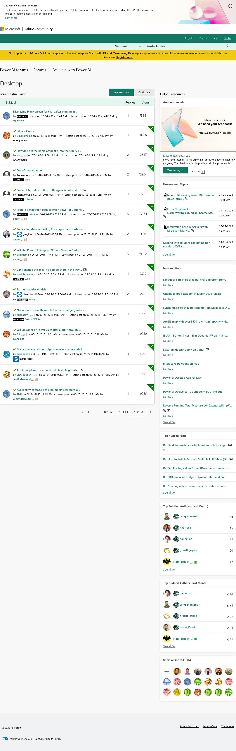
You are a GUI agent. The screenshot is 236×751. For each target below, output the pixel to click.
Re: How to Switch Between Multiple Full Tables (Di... (196, 459)
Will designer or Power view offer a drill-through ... (49, 330)
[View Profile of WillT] (27, 179)
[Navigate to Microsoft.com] (10, 29)
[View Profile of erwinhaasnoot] (25, 274)
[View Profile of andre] (16, 218)
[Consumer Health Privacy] (48, 739)
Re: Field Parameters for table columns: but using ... (195, 445)
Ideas (92, 28)
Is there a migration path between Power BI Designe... (50, 209)
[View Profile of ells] (18, 155)
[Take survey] (175, 170)
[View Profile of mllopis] (29, 199)
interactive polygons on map (181, 363)
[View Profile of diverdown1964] (32, 294)
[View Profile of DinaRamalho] (24, 135)
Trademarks (227, 726)
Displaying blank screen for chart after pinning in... (45, 111)
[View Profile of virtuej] (31, 214)
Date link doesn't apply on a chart (184, 349)
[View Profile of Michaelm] (22, 314)
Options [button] (143, 92)
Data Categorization (29, 170)
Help (215, 37)
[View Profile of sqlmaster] (18, 120)
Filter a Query (25, 131)
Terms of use (210, 726)
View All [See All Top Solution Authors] (169, 569)
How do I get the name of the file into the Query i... (49, 151)
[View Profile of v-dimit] (32, 116)
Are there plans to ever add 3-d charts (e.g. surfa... (49, 370)
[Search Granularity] (128, 46)
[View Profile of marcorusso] (26, 358)
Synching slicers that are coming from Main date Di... (196, 307)
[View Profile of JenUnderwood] (22, 379)
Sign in (203, 37)
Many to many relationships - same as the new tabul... (50, 349)
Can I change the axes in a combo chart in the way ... (50, 269)
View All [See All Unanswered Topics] (169, 254)
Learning (139, 28)
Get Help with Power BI (71, 69)
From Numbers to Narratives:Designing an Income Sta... (190, 211)
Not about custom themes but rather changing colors (50, 310)
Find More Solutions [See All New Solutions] (169, 422)
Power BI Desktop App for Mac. (182, 377)
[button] (121, 92)
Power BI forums (14, 69)
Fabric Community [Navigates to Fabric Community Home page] (39, 29)
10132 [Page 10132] (108, 412)
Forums (61, 28)
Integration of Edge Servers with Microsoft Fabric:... (187, 228)
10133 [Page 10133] (123, 412)
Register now (124, 57)
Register (189, 37)
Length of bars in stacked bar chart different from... (195, 279)
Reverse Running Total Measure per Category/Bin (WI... (197, 405)
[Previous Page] (81, 412)
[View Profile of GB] (18, 334)
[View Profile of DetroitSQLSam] (33, 319)
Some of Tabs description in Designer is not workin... (50, 190)
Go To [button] (227, 38)
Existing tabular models (31, 289)
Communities (109, 28)
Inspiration (77, 28)
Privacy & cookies (189, 726)
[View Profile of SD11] (19, 394)
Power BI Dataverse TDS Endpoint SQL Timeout (192, 391)
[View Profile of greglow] (27, 234)
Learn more (11, 18)
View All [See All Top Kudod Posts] (169, 492)
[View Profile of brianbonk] (22, 354)
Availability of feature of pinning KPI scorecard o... (48, 390)
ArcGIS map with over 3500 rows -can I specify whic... (196, 321)
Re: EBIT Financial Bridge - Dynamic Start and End (194, 477)
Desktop (168, 284)
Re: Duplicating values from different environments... (196, 468)
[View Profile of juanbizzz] (18, 338)
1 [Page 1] (88, 412)
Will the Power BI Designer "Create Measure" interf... (49, 250)
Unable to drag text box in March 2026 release (192, 293)
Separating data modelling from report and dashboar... (51, 229)
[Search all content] (187, 46)
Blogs (125, 28)
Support (155, 28)
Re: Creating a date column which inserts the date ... (195, 486)
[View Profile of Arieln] (31, 299)
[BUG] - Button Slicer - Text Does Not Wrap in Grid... (195, 335)
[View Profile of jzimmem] (22, 254)
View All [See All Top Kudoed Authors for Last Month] (169, 646)
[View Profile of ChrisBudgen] (24, 374)
